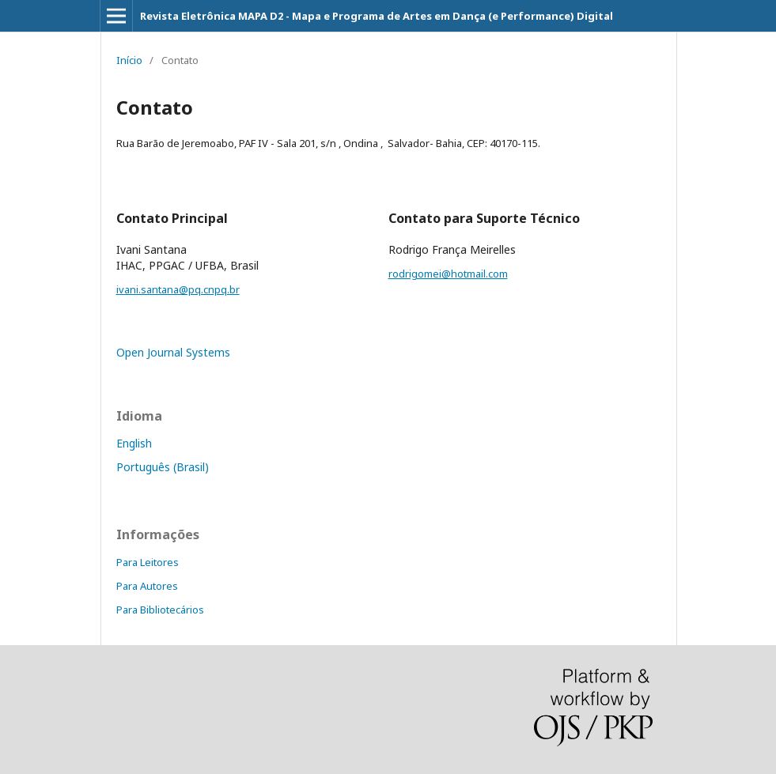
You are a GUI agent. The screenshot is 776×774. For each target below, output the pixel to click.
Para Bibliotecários (160, 609)
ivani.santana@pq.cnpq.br (178, 289)
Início (129, 60)
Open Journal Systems (173, 352)
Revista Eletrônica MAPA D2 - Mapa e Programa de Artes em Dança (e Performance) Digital (376, 16)
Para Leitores (147, 562)
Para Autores (147, 586)
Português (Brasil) (162, 466)
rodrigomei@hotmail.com (448, 273)
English (134, 443)
